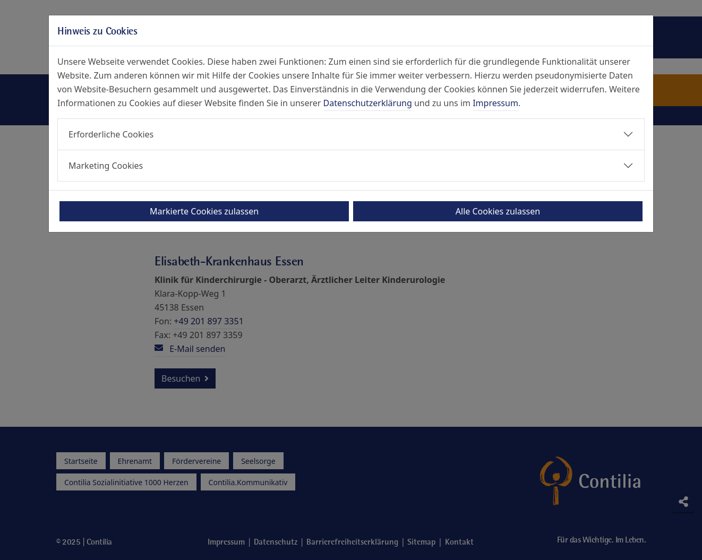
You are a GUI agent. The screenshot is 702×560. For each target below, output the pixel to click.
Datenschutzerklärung (367, 103)
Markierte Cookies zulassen (204, 211)
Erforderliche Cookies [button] (111, 134)
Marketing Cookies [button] (106, 165)
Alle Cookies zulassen (498, 211)
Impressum (495, 103)
